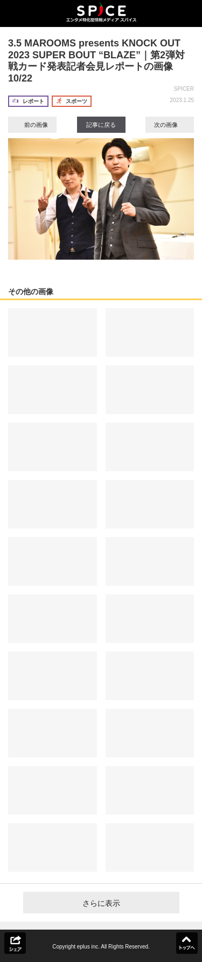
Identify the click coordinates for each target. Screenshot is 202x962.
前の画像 (32, 124)
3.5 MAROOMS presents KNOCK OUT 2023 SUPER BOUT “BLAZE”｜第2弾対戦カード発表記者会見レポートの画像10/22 (96, 61)
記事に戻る (101, 124)
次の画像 (169, 124)
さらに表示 (101, 903)
